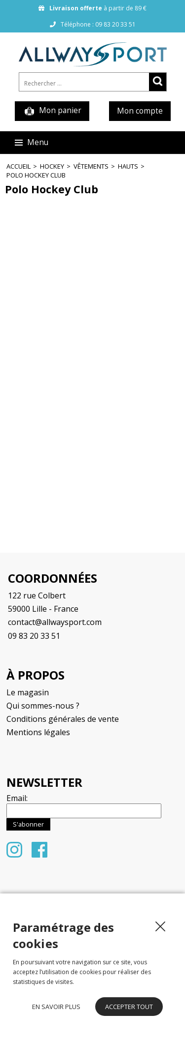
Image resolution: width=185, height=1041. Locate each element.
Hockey (52, 166)
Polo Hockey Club (36, 175)
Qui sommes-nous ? (42, 705)
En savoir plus (56, 1006)
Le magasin (27, 692)
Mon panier (52, 111)
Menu (31, 142)
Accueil (18, 166)
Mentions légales (38, 732)
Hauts (128, 166)
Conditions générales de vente (62, 719)
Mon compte (140, 111)
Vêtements (91, 166)
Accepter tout (129, 1006)
